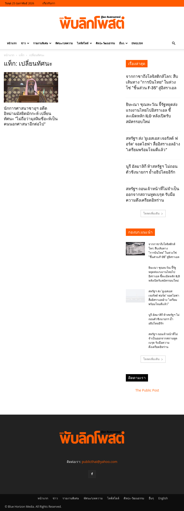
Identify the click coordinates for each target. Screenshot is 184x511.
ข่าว (25, 43)
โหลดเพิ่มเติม (153, 213)
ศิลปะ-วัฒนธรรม (105, 43)
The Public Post (147, 390)
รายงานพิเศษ (42, 43)
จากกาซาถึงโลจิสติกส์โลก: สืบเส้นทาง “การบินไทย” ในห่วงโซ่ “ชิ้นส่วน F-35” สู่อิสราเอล (152, 82)
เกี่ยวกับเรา (48, 3)
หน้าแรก (12, 43)
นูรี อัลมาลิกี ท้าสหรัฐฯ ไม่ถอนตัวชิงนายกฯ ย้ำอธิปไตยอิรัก (163, 319)
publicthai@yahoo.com (99, 461)
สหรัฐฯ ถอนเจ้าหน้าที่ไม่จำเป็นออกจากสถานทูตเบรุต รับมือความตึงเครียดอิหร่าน (152, 194)
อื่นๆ (123, 43)
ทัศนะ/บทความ (64, 43)
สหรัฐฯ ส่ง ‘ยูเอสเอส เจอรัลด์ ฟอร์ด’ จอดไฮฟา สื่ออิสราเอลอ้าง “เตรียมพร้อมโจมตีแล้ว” (153, 144)
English (137, 43)
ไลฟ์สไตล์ (84, 43)
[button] (173, 43)
